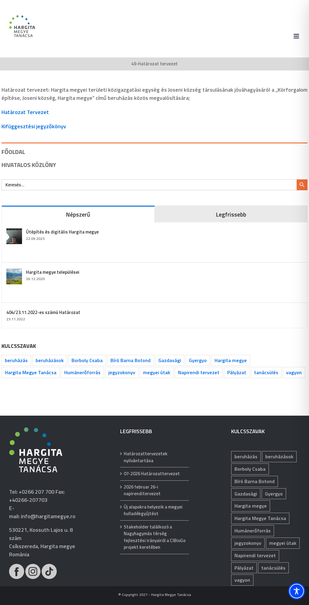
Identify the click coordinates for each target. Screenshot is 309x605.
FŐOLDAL (13, 151)
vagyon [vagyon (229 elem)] (294, 372)
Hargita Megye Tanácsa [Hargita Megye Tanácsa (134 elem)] (30, 372)
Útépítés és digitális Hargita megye (62, 231)
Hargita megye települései (52, 272)
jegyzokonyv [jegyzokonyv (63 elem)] (121, 372)
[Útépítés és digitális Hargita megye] (14, 232)
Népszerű (78, 214)
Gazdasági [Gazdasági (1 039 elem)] (169, 360)
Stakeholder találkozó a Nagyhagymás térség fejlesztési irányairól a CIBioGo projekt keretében (155, 537)
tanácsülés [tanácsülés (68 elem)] (266, 372)
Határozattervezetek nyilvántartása (145, 457)
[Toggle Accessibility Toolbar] (296, 591)
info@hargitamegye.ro (48, 516)
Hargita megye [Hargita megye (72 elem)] (231, 360)
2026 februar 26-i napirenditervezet (142, 490)
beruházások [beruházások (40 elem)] (50, 360)
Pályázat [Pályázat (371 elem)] (236, 372)
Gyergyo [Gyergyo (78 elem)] (198, 360)
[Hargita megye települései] (14, 273)
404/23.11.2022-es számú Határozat (43, 312)
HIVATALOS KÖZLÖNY (29, 164)
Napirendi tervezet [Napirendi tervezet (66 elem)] (198, 372)
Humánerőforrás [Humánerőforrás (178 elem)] (82, 372)
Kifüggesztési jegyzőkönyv (34, 126)
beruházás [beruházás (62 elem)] (16, 360)
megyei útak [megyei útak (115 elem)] (156, 372)
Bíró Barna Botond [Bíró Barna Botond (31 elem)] (130, 360)
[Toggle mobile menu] (297, 36)
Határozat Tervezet (25, 112)
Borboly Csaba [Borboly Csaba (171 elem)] (87, 360)
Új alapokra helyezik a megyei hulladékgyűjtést (153, 510)
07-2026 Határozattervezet (152, 473)
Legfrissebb (231, 214)
